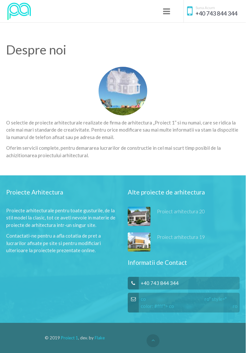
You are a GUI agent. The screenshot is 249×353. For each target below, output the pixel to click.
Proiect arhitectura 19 (181, 237)
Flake (100, 337)
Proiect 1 (69, 337)
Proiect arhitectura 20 (181, 211)
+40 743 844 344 (216, 13)
